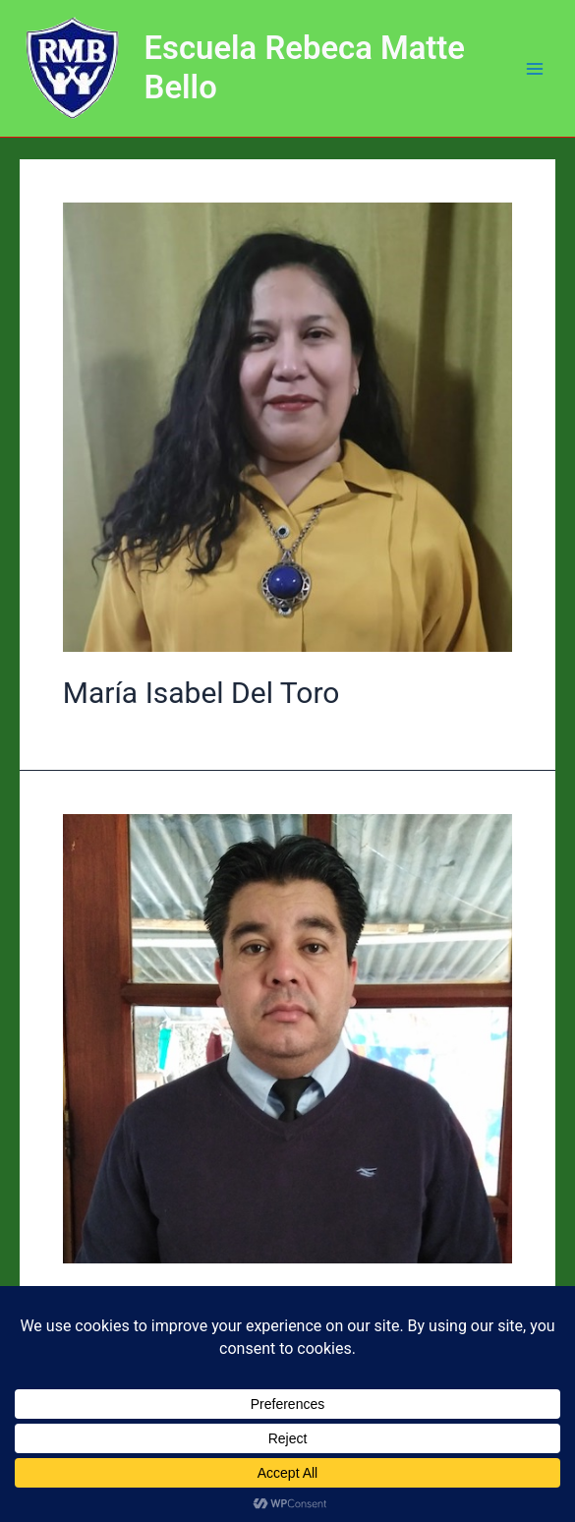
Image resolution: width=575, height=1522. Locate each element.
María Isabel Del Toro (201, 692)
